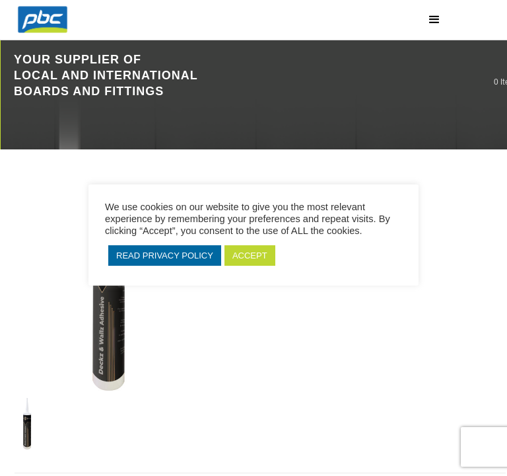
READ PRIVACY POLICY (164, 255)
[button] (434, 20)
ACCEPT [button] (249, 255)
